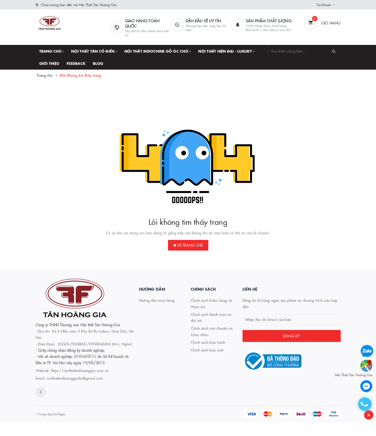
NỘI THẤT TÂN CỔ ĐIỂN (94, 51)
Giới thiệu (49, 63)
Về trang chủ (188, 245)
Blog (98, 63)
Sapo (61, 414)
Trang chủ (51, 51)
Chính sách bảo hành (208, 342)
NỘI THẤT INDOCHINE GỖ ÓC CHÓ (157, 51)
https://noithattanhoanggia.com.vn (79, 370)
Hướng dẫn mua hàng (157, 300)
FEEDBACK (76, 63)
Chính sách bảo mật (207, 350)
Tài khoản (323, 4)
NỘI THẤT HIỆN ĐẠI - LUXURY (226, 51)
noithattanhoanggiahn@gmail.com (75, 378)
